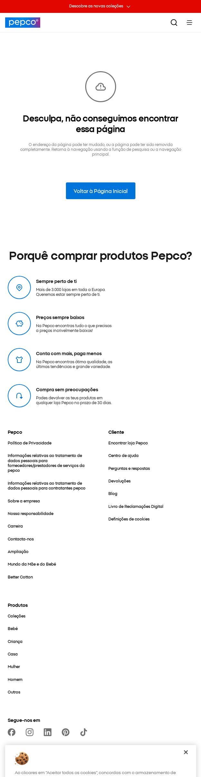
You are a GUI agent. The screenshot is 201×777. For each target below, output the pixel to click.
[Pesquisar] (174, 22)
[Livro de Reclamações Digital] (135, 506)
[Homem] (15, 679)
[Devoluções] (119, 480)
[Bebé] (13, 628)
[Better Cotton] (20, 576)
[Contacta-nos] (21, 538)
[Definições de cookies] (129, 518)
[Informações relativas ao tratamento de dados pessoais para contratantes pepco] (50, 485)
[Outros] (14, 691)
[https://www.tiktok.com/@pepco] (85, 732)
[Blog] (112, 493)
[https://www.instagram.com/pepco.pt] (31, 732)
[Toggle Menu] (189, 22)
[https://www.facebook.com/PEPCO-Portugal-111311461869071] (13, 732)
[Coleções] (16, 615)
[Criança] (15, 641)
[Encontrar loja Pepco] (128, 442)
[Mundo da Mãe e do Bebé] (32, 563)
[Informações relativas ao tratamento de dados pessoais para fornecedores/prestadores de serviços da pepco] (50, 462)
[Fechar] (186, 760)
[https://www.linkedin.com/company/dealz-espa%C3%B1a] (49, 732)
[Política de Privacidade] (29, 442)
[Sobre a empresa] (24, 500)
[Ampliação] (18, 551)
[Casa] (13, 653)
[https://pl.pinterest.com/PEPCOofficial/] (67, 732)
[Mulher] (14, 666)
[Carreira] (15, 525)
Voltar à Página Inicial (101, 190)
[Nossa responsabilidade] (30, 513)
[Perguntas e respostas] (129, 468)
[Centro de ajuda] (123, 455)
